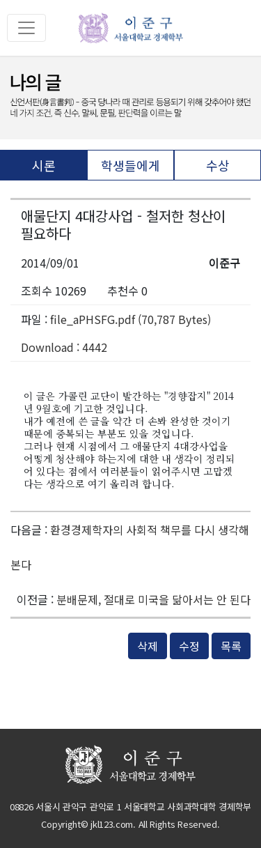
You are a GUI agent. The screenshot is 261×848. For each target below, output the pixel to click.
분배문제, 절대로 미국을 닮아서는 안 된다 (153, 599)
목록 (231, 646)
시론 (44, 165)
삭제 (147, 646)
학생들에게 (130, 165)
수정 (189, 646)
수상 (218, 165)
